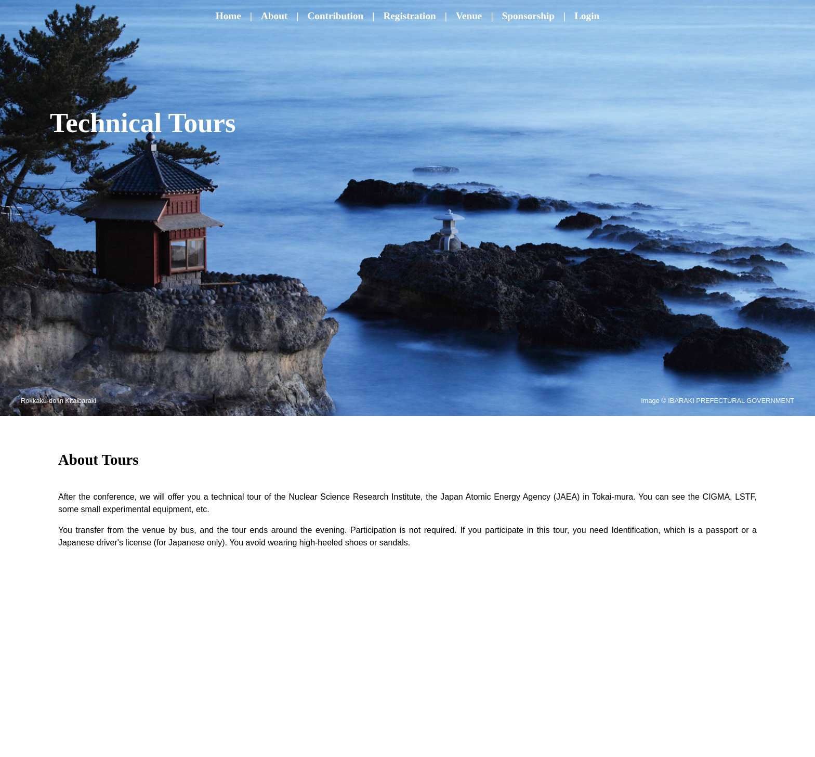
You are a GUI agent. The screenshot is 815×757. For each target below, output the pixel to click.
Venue (469, 15)
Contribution (336, 15)
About (274, 15)
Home (228, 15)
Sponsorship (528, 15)
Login (586, 15)
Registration (409, 15)
